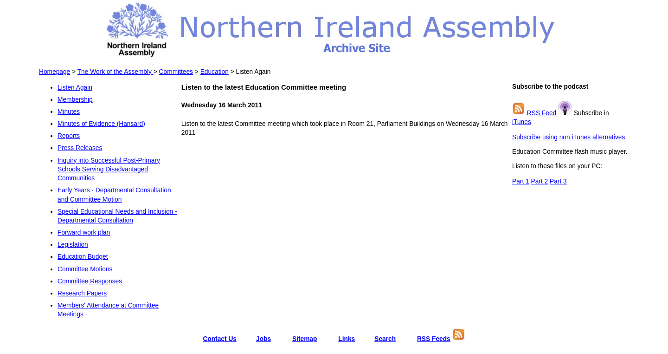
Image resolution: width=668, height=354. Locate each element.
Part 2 (539, 181)
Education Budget (83, 256)
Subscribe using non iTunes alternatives (568, 137)
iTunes (521, 121)
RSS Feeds (433, 338)
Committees (176, 71)
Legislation (73, 244)
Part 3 (558, 181)
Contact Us (220, 338)
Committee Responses (90, 281)
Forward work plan (84, 232)
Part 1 (520, 181)
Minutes (69, 111)
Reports (69, 135)
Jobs (263, 338)
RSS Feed (541, 113)
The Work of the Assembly (115, 71)
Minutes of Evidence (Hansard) (101, 123)
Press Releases (80, 147)
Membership (75, 99)
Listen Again (75, 87)
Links (346, 338)
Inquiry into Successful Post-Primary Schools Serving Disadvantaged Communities (109, 169)
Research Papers (82, 293)
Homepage (54, 71)
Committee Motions (85, 269)
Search (385, 338)
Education (214, 71)
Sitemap (304, 338)
